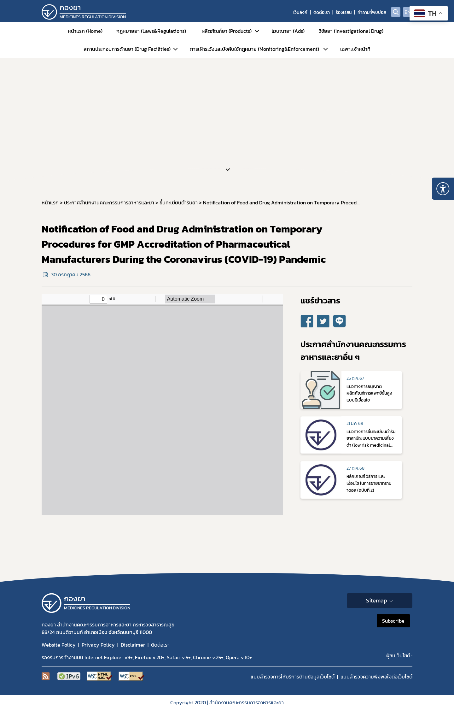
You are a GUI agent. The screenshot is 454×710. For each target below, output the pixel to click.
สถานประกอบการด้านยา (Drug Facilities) (127, 49)
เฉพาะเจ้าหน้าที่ (355, 49)
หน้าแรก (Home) (85, 31)
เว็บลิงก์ (300, 12)
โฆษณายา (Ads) (288, 31)
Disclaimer (133, 644)
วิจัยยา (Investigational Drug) (351, 31)
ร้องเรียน (344, 12)
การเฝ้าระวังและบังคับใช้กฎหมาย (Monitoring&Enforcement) (254, 49)
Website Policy (59, 644)
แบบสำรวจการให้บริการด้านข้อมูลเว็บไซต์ (293, 676)
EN (408, 12)
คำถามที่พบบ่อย (372, 12)
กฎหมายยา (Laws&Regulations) (151, 31)
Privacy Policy (98, 644)
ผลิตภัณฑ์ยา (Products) (226, 31)
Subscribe (393, 621)
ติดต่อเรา (321, 12)
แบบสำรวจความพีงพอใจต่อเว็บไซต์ (376, 676)
